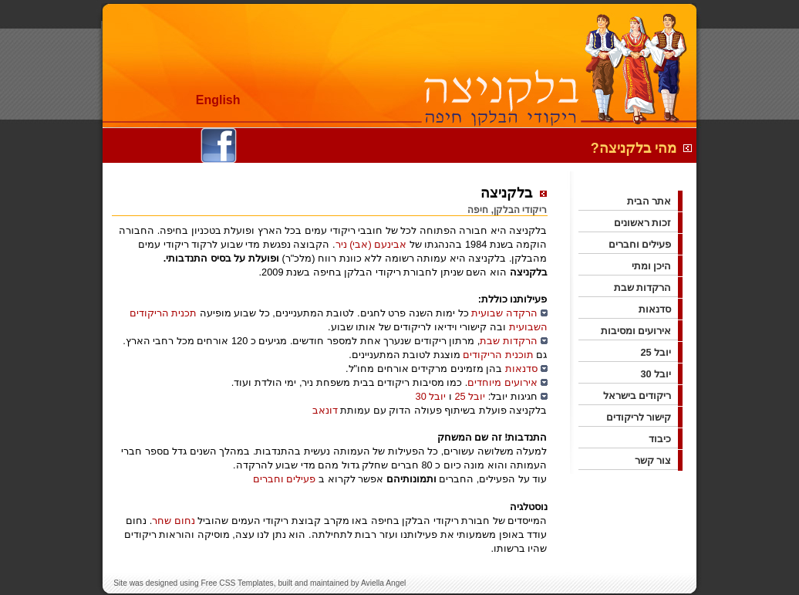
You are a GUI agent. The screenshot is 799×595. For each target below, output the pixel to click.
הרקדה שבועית (504, 313)
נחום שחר (173, 520)
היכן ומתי (657, 266)
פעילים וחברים (284, 479)
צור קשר (659, 460)
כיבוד (665, 439)
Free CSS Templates (237, 583)
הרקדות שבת (509, 341)
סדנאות (521, 368)
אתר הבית (655, 201)
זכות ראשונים (648, 222)
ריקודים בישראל (643, 395)
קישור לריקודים (644, 417)
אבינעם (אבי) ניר (371, 244)
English (218, 99)
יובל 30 (431, 396)
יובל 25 (469, 396)
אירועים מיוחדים (502, 382)
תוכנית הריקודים (498, 354)
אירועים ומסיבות (642, 330)
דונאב (325, 410)
